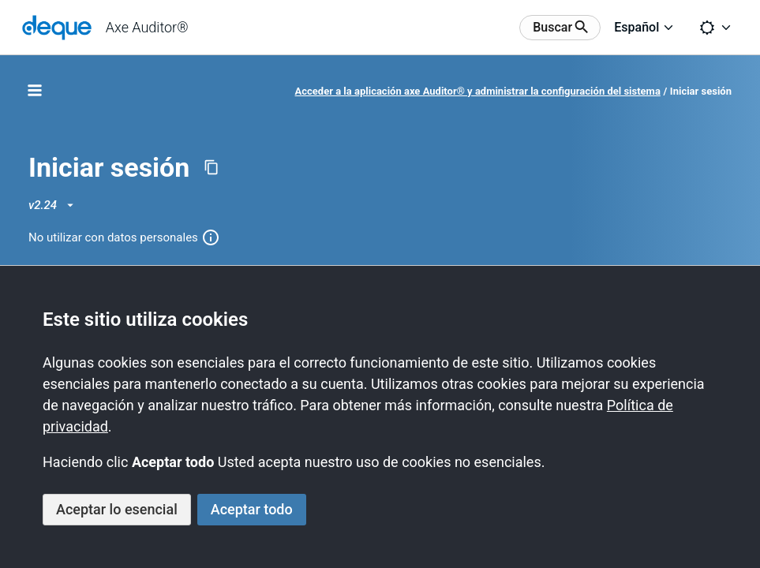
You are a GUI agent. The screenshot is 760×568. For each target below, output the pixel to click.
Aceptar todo (252, 509)
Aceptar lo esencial (117, 509)
